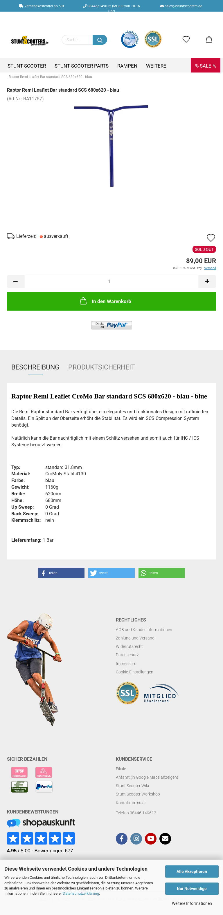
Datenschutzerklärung (81, 893)
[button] (61, 573)
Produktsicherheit (101, 367)
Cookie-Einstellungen (134, 672)
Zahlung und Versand (135, 638)
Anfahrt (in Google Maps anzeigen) (147, 777)
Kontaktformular (131, 802)
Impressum (126, 663)
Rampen (127, 66)
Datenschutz (127, 655)
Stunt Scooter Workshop (138, 794)
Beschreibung (35, 367)
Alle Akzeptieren (192, 871)
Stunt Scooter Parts (82, 66)
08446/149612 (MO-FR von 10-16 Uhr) (111, 8)
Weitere (156, 66)
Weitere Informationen (192, 903)
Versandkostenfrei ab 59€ (42, 6)
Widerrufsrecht (129, 646)
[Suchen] (100, 40)
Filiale (121, 769)
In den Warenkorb (105, 300)
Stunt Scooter (27, 66)
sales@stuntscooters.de (181, 6)
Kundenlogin (115, 18)
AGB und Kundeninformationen (144, 629)
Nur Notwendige (192, 888)
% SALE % (205, 66)
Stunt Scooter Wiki (132, 785)
